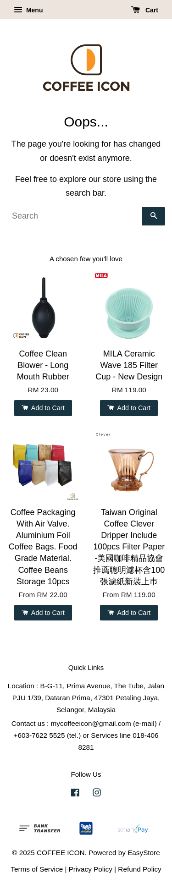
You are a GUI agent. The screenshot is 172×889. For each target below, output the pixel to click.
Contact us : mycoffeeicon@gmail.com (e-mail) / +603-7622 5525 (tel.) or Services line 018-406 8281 (86, 735)
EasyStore (144, 852)
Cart (144, 10)
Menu (28, 10)
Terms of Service (37, 869)
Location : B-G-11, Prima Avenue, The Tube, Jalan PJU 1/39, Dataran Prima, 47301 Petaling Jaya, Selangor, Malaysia (86, 697)
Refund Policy (139, 869)
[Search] (74, 216)
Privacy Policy (90, 869)
